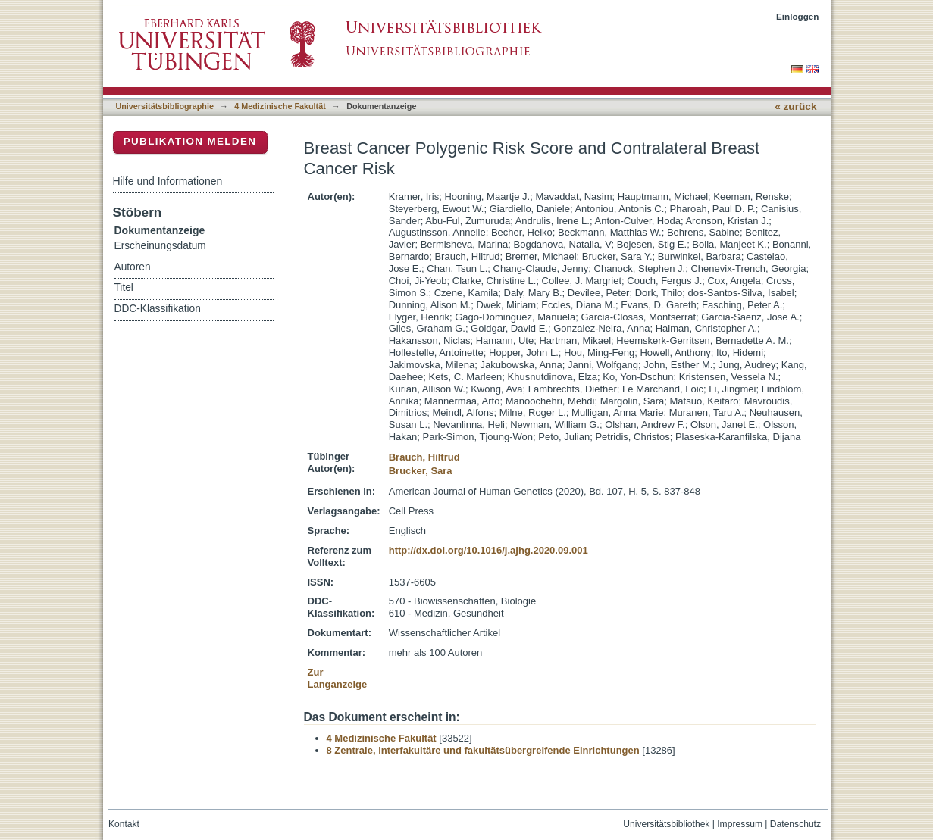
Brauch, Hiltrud (424, 457)
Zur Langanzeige (338, 678)
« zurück (795, 106)
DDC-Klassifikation (157, 308)
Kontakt (123, 824)
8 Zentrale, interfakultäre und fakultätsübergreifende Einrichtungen (483, 750)
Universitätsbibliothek (666, 824)
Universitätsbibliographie (165, 106)
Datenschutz (795, 824)
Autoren (132, 267)
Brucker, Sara (420, 470)
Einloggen (797, 16)
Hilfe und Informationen (168, 181)
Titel (123, 287)
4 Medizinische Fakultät (279, 106)
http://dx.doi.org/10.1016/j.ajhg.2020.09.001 (488, 550)
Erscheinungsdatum (160, 245)
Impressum (739, 824)
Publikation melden (190, 141)
